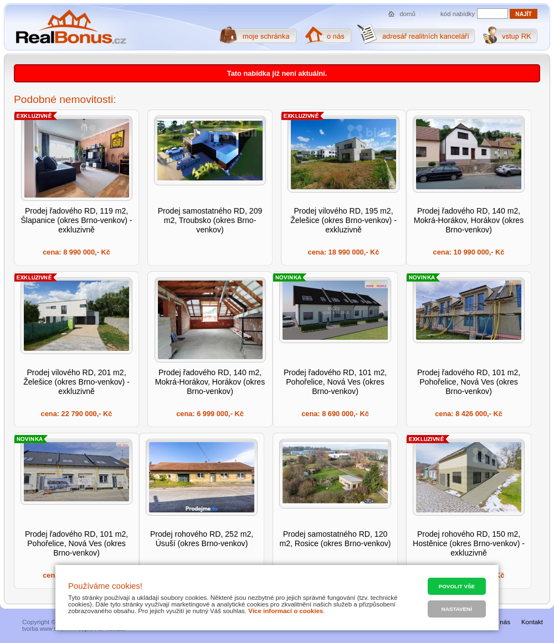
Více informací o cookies (285, 611)
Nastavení (457, 609)
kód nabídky (457, 14)
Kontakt (532, 622)
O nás (501, 622)
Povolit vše (457, 586)
